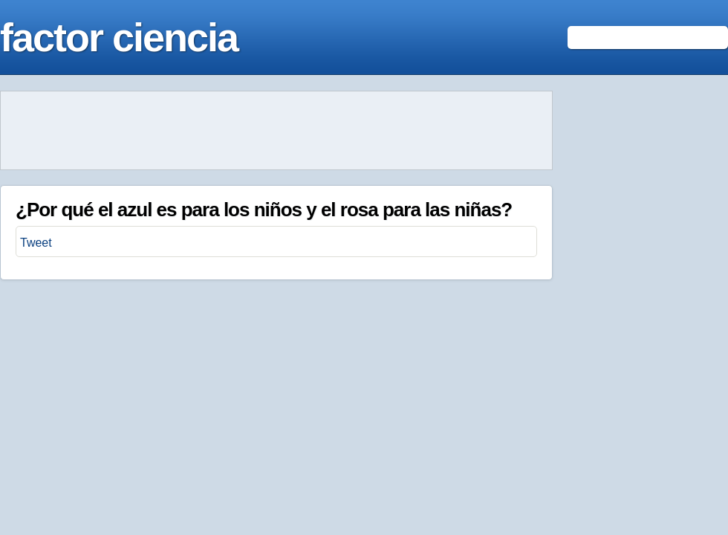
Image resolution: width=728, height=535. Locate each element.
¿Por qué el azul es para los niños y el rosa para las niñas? (264, 209)
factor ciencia (119, 37)
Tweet (36, 242)
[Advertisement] (276, 130)
